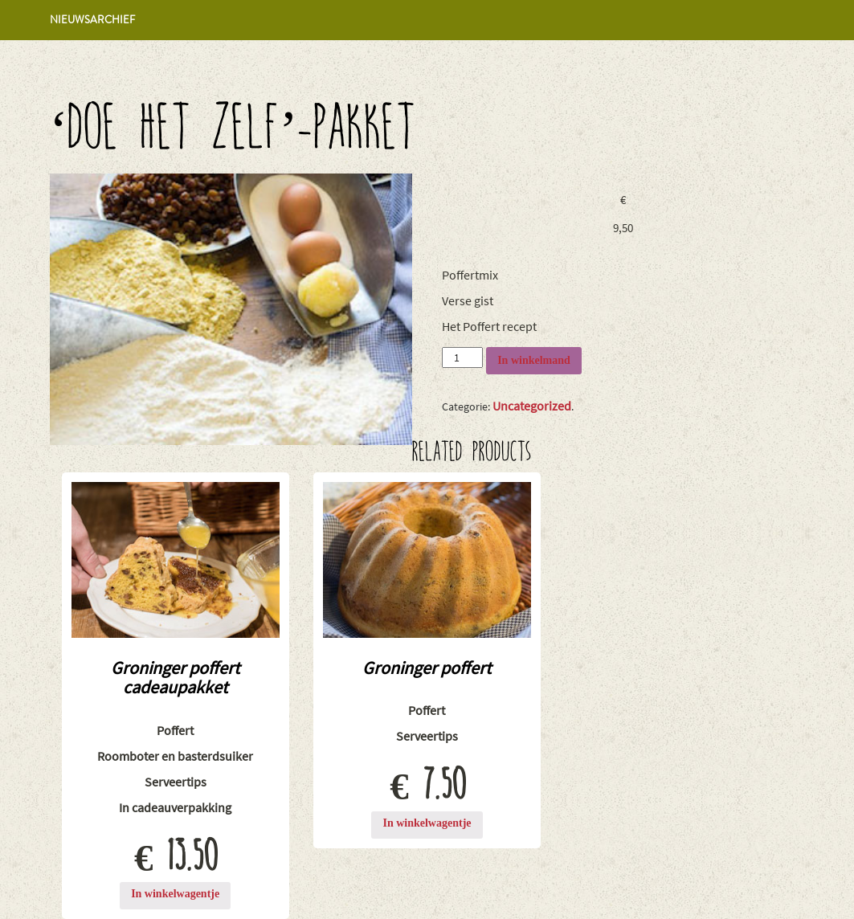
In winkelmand (533, 360)
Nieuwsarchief (92, 19)
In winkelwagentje (175, 894)
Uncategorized (531, 406)
